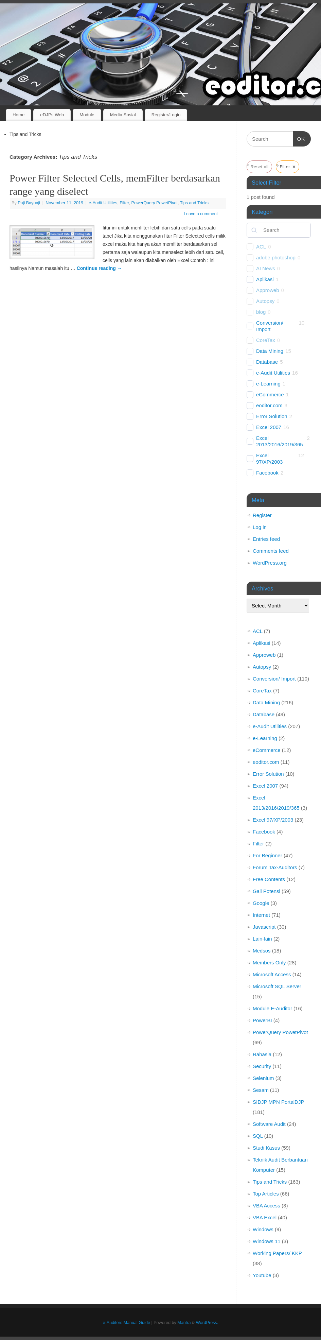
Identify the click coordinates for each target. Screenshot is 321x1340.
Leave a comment (201, 213)
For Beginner (267, 855)
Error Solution (271, 416)
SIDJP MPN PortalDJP (278, 1102)
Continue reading (99, 268)
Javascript (264, 927)
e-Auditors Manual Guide (126, 1322)
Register (262, 515)
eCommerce (270, 394)
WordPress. (207, 1322)
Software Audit (269, 1124)
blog (261, 312)
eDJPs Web (52, 114)
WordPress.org (270, 563)
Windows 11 (267, 1241)
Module (86, 114)
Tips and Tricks (194, 203)
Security (262, 1066)
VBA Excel (265, 1217)
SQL (258, 1136)
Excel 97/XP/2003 (269, 458)
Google (261, 903)
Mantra (184, 1322)
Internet (261, 915)
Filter (124, 203)
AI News (265, 268)
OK (299, 138)
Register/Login (166, 114)
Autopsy (265, 301)
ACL (261, 247)
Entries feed (266, 539)
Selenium (263, 1078)
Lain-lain (262, 939)
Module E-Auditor (272, 1008)
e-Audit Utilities (103, 203)
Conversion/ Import (269, 326)
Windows (263, 1229)
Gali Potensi (266, 891)
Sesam (261, 1090)
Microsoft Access (272, 974)
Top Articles (266, 1194)
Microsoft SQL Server (277, 986)
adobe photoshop (276, 257)
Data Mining (269, 351)
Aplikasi (265, 279)
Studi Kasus (266, 1148)
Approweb (267, 290)
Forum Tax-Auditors (275, 867)
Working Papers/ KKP (277, 1253)
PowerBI (262, 1020)
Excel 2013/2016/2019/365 (279, 441)
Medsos (262, 951)
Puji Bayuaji (29, 203)
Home (18, 114)
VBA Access (266, 1205)
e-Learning (268, 383)
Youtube (262, 1275)
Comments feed (271, 551)
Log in (260, 527)
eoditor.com (269, 405)
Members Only (269, 962)
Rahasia (262, 1054)
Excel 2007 (268, 427)
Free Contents (269, 879)
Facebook (267, 473)
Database (267, 362)
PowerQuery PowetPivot (154, 203)
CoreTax (265, 340)
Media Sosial (123, 114)
